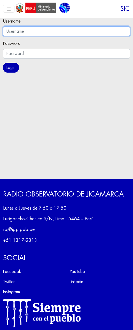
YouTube (77, 272)
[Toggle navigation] (8, 9)
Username (12, 21)
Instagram (11, 292)
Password (11, 43)
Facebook (12, 272)
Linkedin (76, 282)
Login (10, 68)
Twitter (9, 282)
